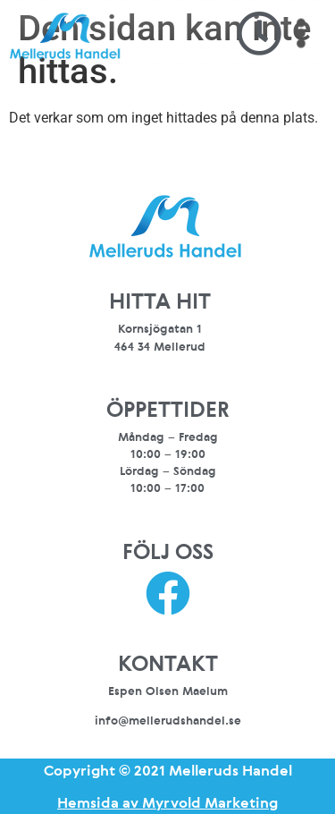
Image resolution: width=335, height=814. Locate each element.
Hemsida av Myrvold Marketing (167, 802)
